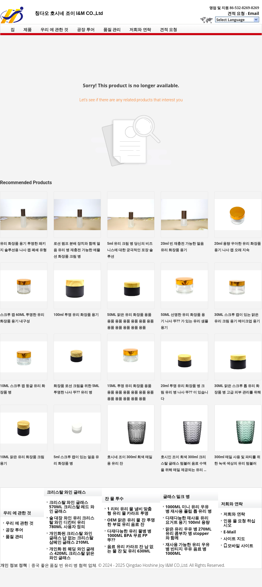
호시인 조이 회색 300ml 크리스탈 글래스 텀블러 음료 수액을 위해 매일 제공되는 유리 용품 (184, 464)
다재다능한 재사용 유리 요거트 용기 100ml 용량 (187, 520)
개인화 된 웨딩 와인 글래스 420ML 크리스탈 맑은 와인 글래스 (72, 553)
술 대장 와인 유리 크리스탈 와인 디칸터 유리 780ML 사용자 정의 (72, 522)
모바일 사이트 (238, 545)
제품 (27, 29)
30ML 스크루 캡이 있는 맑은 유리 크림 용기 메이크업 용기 (237, 318)
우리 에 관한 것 (54, 29)
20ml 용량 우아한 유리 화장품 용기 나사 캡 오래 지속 (237, 247)
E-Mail (229, 532)
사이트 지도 (234, 538)
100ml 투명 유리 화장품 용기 (76, 315)
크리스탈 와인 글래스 (66, 492)
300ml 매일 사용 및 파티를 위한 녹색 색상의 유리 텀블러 (237, 460)
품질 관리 (112, 29)
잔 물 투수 (114, 498)
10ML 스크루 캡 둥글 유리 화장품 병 (22, 389)
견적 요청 (236, 13)
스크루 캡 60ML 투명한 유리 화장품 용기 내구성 (22, 318)
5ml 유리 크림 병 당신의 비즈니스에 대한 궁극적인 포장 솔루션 (130, 250)
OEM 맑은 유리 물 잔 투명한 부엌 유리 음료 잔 (131, 522)
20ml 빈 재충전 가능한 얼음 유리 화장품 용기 (182, 247)
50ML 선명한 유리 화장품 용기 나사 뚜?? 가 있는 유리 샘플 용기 (184, 321)
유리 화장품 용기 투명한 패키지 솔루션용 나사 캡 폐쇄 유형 (23, 247)
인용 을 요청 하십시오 (239, 522)
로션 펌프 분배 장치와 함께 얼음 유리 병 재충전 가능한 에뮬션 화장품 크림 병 (77, 250)
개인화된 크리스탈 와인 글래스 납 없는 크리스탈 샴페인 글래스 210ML (71, 537)
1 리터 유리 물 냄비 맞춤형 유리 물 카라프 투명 (129, 510)
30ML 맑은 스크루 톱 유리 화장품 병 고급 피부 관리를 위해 (237, 389)
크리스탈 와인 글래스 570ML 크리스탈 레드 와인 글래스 (71, 506)
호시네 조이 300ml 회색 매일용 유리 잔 (129, 460)
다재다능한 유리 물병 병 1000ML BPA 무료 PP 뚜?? (129, 535)
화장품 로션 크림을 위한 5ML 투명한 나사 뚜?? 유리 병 (76, 389)
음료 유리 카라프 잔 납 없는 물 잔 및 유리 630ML (130, 548)
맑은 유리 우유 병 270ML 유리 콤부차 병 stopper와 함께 (188, 533)
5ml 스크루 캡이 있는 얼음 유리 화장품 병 (76, 460)
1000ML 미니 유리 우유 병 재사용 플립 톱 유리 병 (188, 508)
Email (253, 13)
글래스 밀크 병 (176, 496)
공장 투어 (86, 29)
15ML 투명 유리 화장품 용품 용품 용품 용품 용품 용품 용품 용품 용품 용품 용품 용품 (130, 392)
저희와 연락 (140, 29)
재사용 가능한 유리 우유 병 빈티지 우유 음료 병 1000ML (187, 548)
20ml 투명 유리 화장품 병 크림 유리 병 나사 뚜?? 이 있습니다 (184, 392)
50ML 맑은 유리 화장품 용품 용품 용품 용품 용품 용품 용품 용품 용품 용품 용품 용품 (130, 321)
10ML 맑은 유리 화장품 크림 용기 (22, 460)
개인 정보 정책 (13, 565)
